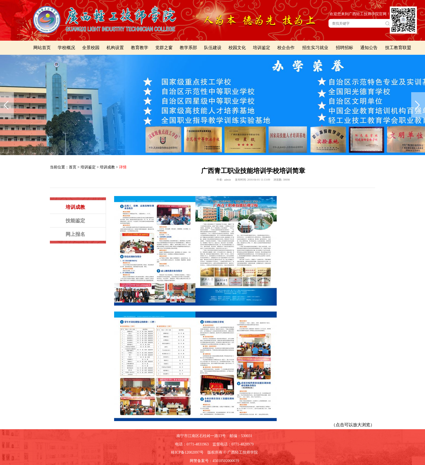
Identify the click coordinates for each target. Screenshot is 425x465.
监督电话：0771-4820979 (233, 444)
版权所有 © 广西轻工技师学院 (232, 452)
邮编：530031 (241, 436)
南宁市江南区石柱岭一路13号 (201, 436)
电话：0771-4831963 (192, 444)
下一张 (418, 105)
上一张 (7, 105)
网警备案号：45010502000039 (214, 461)
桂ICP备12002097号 (187, 452)
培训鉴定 (88, 167)
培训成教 (107, 167)
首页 (72, 167)
